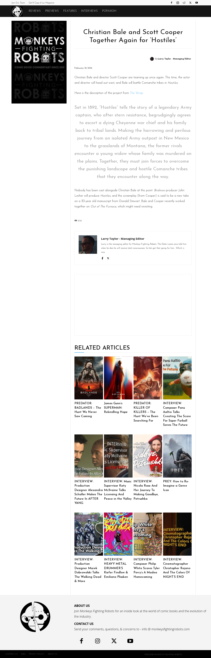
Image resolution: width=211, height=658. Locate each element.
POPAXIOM (109, 11)
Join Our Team (18, 3)
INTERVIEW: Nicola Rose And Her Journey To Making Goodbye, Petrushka (146, 490)
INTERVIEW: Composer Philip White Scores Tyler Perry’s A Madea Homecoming (147, 568)
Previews (52, 11)
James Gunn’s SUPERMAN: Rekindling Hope (116, 408)
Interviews (89, 11)
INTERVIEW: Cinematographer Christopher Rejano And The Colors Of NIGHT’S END (176, 568)
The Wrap (136, 93)
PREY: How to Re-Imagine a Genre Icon (176, 486)
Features (70, 11)
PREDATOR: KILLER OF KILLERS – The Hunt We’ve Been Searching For (146, 412)
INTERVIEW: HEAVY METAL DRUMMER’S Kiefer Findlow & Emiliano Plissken (116, 568)
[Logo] (19, 11)
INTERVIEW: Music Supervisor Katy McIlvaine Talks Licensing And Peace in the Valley (118, 490)
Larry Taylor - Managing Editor (174, 59)
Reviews (35, 11)
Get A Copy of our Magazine (41, 3)
